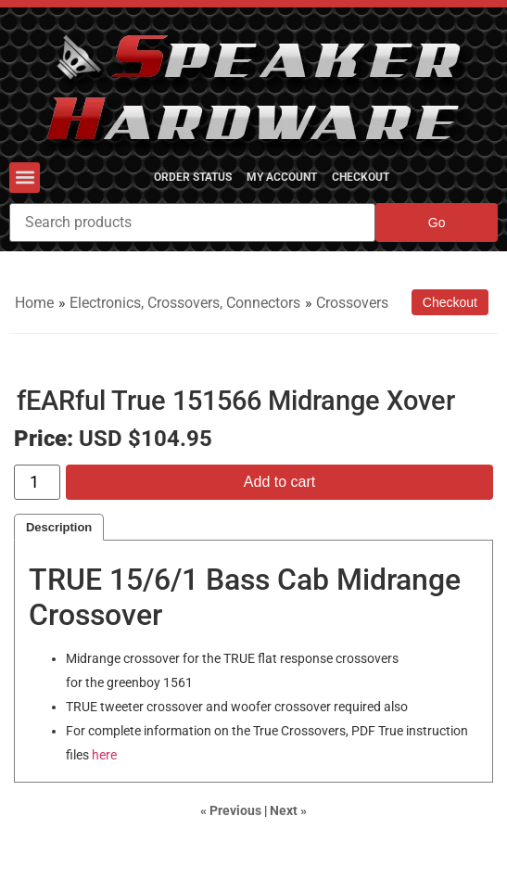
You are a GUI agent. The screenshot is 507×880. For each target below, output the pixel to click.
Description (59, 527)
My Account (282, 177)
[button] (24, 177)
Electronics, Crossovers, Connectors (185, 303)
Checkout (360, 177)
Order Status (193, 177)
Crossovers (352, 303)
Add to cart (279, 482)
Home (34, 303)
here (104, 755)
